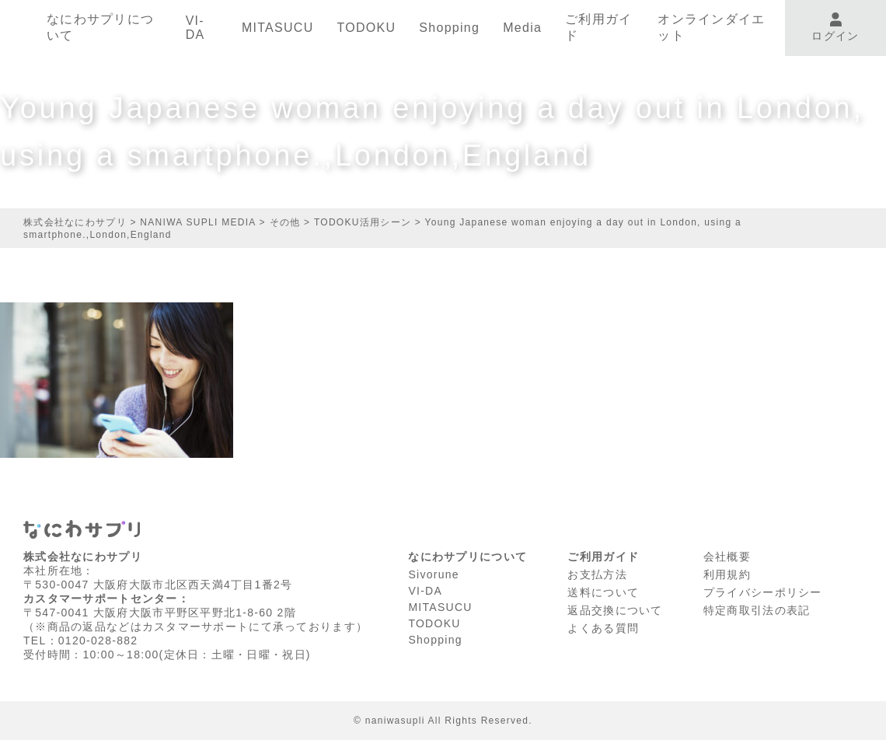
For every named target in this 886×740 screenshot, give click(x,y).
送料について (603, 592)
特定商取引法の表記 (757, 610)
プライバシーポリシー (762, 592)
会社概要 (727, 556)
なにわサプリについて (100, 27)
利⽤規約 (727, 574)
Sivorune (433, 574)
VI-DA (195, 27)
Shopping (449, 27)
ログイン (835, 27)
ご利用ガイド (598, 27)
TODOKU (366, 27)
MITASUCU (278, 27)
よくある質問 (603, 628)
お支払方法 (596, 574)
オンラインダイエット (711, 27)
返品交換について (614, 610)
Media (522, 27)
